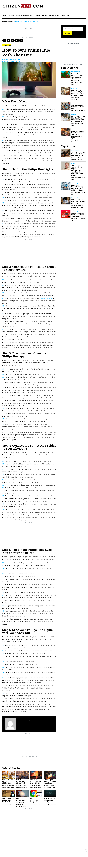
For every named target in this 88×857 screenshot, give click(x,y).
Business (11, 15)
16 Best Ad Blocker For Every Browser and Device (78, 201)
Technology (25, 15)
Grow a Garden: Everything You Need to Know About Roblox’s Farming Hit (77, 77)
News (67, 15)
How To (32, 15)
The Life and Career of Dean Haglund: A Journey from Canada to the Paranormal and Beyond (77, 170)
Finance (17, 15)
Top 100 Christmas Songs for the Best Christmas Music (78, 153)
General (62, 15)
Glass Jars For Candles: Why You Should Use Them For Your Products (77, 92)
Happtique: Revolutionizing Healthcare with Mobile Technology (78, 187)
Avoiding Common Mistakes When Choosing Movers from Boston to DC (78, 118)
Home (5, 15)
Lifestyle (38, 15)
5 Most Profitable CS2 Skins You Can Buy (77, 106)
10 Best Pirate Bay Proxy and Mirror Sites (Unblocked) (77, 214)
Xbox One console (47, 298)
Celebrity (45, 15)
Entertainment (54, 15)
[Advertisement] (30, 33)
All (71, 15)
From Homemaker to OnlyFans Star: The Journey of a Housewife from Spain (78, 134)
